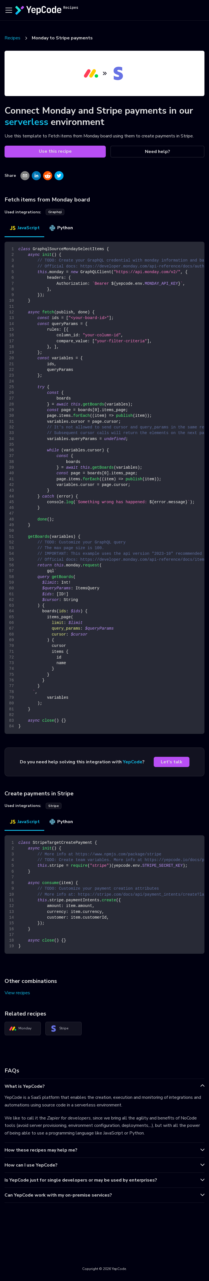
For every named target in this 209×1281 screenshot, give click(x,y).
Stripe (59, 1028)
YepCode (132, 762)
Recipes (12, 38)
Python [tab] (61, 227)
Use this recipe (55, 151)
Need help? (157, 151)
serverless (26, 122)
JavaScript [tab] (24, 227)
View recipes (17, 993)
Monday (20, 1028)
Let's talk (171, 762)
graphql (55, 212)
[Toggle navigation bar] (9, 10)
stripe (53, 806)
